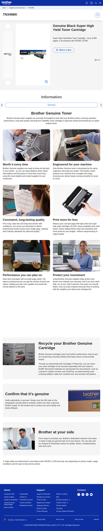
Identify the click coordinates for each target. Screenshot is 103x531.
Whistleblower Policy (26, 505)
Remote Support (61, 505)
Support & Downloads (43, 494)
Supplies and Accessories (17, 8)
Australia (9, 519)
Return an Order (42, 508)
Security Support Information (65, 511)
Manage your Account (43, 497)
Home (4, 8)
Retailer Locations (61, 494)
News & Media (8, 507)
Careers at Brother (25, 503)
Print (98, 60)
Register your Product (43, 503)
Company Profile (9, 494)
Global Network (20, 520)
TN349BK (31, 8)
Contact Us (23, 497)
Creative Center (61, 503)
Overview (51, 105)
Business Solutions (62, 500)
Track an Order (41, 500)
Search (96, 3)
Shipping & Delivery (43, 505)
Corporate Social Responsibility (9, 504)
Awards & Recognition (11, 500)
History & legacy (9, 497)
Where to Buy (63, 50)
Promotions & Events (26, 500)
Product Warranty (42, 511)
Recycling (59, 508)
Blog (57, 497)
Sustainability (24, 494)
